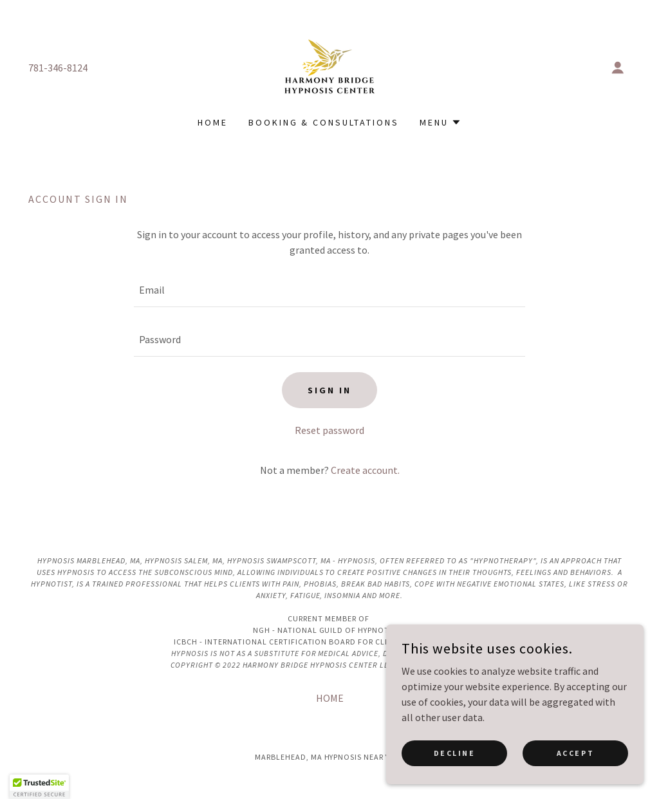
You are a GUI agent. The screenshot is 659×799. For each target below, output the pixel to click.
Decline (455, 761)
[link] (329, 66)
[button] (618, 67)
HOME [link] (213, 122)
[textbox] (329, 290)
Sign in (329, 390)
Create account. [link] (365, 470)
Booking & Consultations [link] (324, 122)
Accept (575, 761)
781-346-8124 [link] (58, 67)
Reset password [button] (329, 430)
